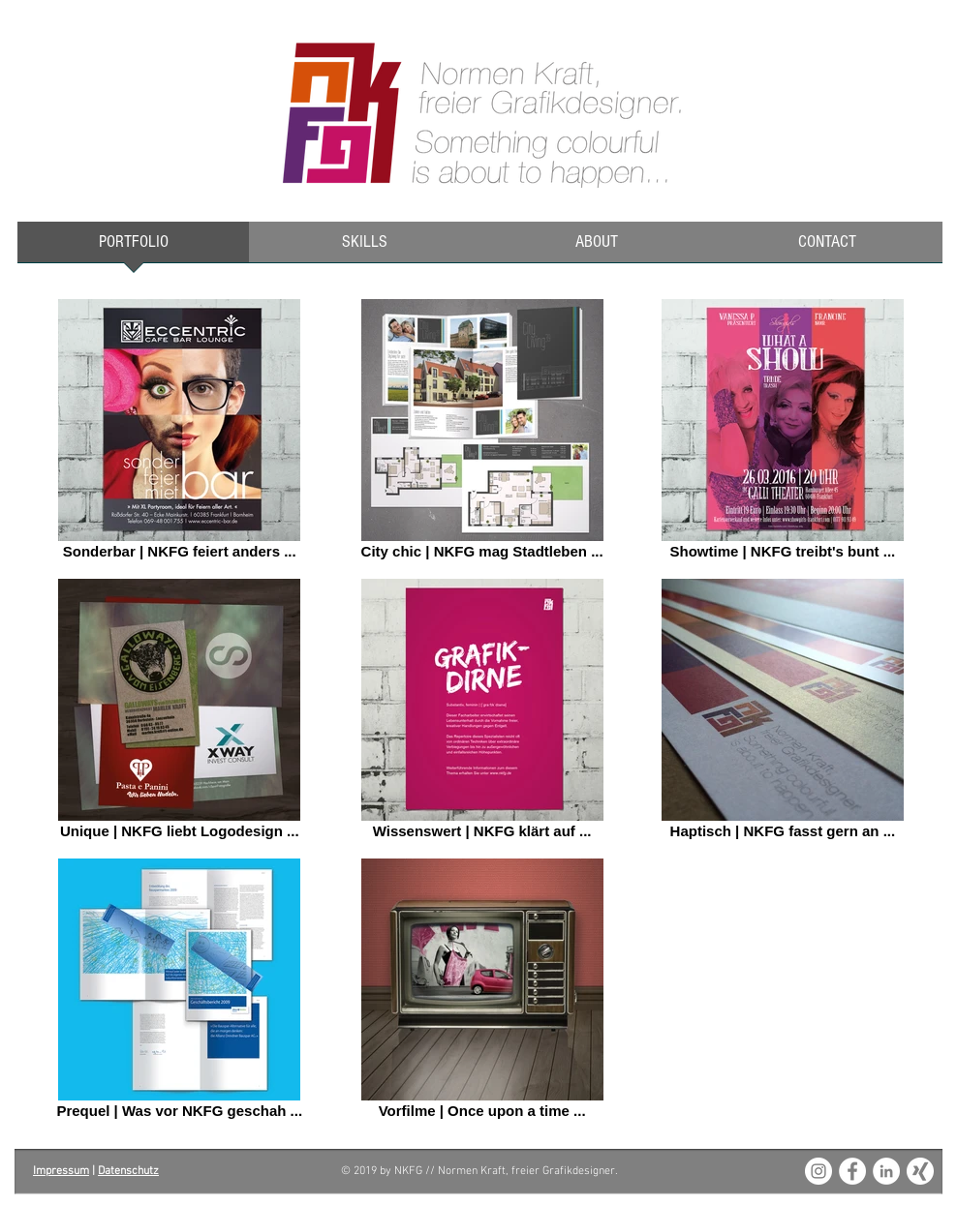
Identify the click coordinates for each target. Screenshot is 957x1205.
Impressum (61, 1171)
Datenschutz (128, 1171)
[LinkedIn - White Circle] (886, 1171)
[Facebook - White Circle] (852, 1171)
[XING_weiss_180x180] (920, 1171)
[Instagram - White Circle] (818, 1171)
